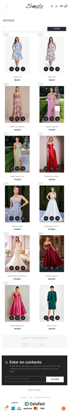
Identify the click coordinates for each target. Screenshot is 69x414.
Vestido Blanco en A (52, 226)
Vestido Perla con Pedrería (17, 276)
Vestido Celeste (17, 226)
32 (41, 345)
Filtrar (57, 29)
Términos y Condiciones (42, 397)
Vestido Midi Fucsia (17, 326)
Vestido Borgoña (52, 276)
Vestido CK (17, 77)
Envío (30, 397)
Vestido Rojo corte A (52, 176)
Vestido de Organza (17, 127)
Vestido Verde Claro (17, 176)
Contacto (23, 397)
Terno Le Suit (51, 326)
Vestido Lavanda (52, 127)
